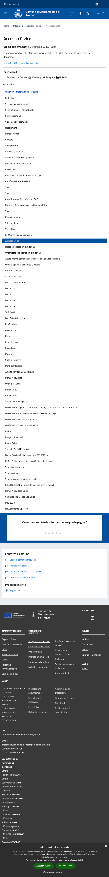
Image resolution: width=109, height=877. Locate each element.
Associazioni (11, 330)
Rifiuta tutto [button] (66, 866)
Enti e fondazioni (10, 654)
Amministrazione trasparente (19, 157)
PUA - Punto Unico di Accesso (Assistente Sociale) (29, 461)
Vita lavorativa (35, 651)
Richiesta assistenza (38, 712)
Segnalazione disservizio (34, 700)
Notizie (85, 639)
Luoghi (85, 663)
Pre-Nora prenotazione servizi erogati (23, 175)
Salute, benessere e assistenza (64, 666)
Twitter (22, 77)
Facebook (9, 77)
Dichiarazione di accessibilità (62, 710)
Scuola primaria (12, 473)
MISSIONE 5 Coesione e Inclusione (21, 425)
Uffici (4, 649)
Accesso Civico (12, 240)
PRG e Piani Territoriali (16, 282)
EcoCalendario (12, 342)
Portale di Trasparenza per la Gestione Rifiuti (26, 205)
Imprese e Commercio (38, 656)
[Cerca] (103, 13)
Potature (9, 354)
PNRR (8, 431)
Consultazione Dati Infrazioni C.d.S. (22, 199)
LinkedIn (61, 77)
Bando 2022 (11, 395)
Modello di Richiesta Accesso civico (22, 63)
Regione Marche (12, 4)
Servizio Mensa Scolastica (17, 104)
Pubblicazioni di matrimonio (18, 163)
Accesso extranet (13, 276)
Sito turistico (11, 223)
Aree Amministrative (12, 644)
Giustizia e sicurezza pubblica (65, 643)
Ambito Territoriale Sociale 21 (19, 371)
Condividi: (10, 72)
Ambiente (59, 659)
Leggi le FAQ (34, 707)
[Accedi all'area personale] (97, 4)
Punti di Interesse (13, 365)
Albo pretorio (11, 145)
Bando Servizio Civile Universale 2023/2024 (26, 455)
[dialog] (54, 860)
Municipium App (13, 217)
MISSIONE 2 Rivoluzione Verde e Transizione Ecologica (31, 413)
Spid (7, 211)
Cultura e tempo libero (39, 646)
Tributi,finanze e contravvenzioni (63, 652)
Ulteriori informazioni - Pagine (28, 25)
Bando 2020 (11, 389)
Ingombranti (11, 348)
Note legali (60, 703)
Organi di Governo (10, 639)
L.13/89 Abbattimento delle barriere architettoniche (30, 485)
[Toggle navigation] (5, 13)
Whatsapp (34, 77)
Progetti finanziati (14, 437)
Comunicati (87, 644)
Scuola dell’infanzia (14, 467)
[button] (54, 872)
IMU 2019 (10, 306)
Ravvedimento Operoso (16, 508)
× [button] (106, 846)
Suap (7, 187)
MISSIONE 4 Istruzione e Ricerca (21, 419)
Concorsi (9, 139)
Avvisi (85, 649)
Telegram (48, 77)
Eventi (85, 668)
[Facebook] (79, 13)
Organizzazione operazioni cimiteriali (23, 252)
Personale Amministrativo (9, 666)
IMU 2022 (10, 288)
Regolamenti (11, 127)
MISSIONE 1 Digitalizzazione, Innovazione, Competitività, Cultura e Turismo (41, 407)
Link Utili (9, 98)
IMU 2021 (10, 294)
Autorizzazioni (62, 673)
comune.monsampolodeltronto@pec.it (21, 734)
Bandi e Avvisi (12, 133)
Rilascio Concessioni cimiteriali (20, 246)
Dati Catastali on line (15, 318)
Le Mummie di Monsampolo (18, 235)
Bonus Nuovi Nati (13, 377)
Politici (5, 659)
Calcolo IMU (10, 169)
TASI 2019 (10, 312)
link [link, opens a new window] (81, 860)
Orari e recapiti (12, 383)
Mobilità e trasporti (37, 667)
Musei (8, 336)
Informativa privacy (64, 698)
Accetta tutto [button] (43, 866)
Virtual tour (10, 229)
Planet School (11, 443)
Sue (7, 193)
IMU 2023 (10, 502)
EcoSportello (11, 324)
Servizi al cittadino (14, 270)
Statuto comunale (14, 115)
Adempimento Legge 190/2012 (20, 401)
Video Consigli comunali (16, 121)
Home (6, 25)
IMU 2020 (10, 300)
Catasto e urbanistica (38, 662)
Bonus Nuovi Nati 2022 (16, 490)
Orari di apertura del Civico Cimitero (22, 264)
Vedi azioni (9, 84)
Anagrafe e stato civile (39, 641)
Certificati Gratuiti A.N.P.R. (18, 181)
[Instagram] (86, 13)
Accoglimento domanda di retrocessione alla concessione (32, 258)
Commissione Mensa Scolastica (20, 496)
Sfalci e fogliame (13, 360)
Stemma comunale (14, 151)
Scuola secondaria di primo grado (21, 479)
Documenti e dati (10, 673)
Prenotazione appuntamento (35, 690)
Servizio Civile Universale (17, 449)
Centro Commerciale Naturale (19, 110)
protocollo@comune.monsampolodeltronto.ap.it (26, 744)
